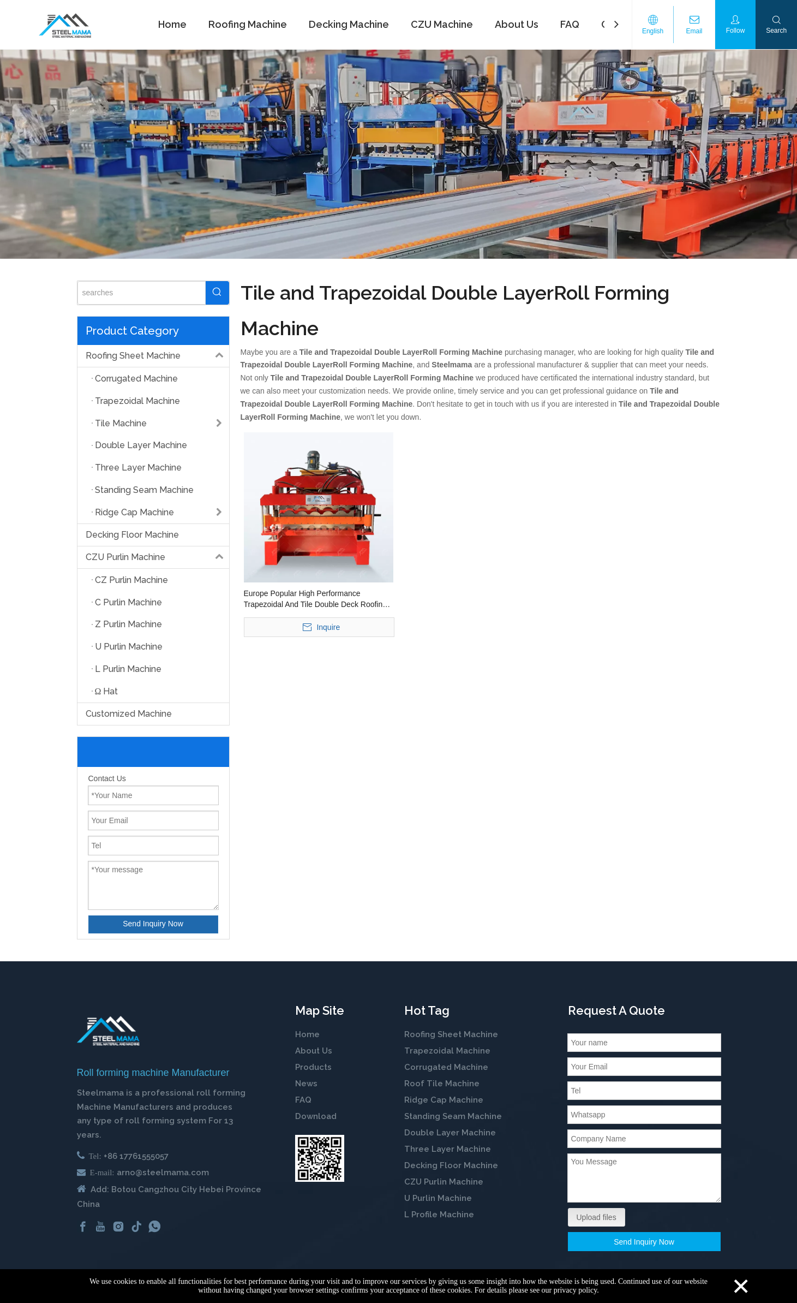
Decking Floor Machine (132, 534)
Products (313, 1067)
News (306, 1083)
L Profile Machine (439, 1214)
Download (316, 1116)
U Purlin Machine (438, 1198)
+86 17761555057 (136, 1156)
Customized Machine (129, 714)
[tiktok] (136, 1226)
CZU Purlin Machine (157, 557)
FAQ (303, 1100)
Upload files (596, 1217)
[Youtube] (100, 1226)
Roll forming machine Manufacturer (153, 1072)
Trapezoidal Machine (447, 1051)
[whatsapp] (154, 1226)
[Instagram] (118, 1226)
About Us (313, 1051)
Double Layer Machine (450, 1133)
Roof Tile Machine (442, 1083)
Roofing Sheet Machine (157, 356)
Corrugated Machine (446, 1067)
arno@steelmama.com (163, 1172)
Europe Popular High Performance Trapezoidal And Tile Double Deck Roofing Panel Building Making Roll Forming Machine (315, 599)
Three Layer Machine (447, 1149)
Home (307, 1034)
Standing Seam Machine (453, 1116)
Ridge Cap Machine (443, 1100)
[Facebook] (83, 1226)
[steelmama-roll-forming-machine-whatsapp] (319, 1158)
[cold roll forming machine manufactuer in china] (108, 1031)
